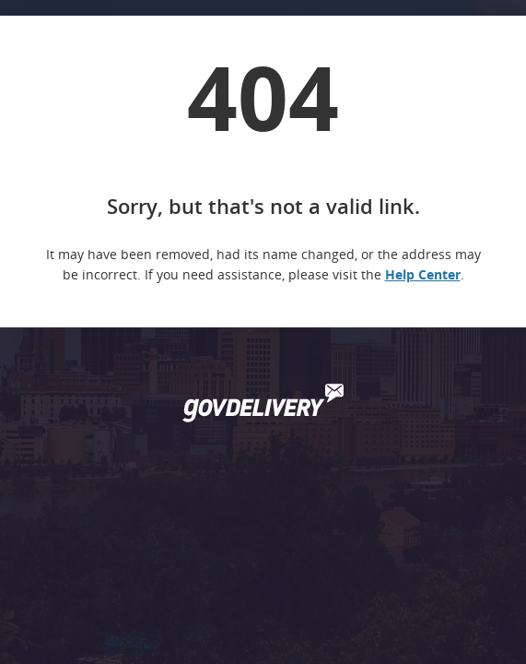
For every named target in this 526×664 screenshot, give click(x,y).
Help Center (423, 274)
